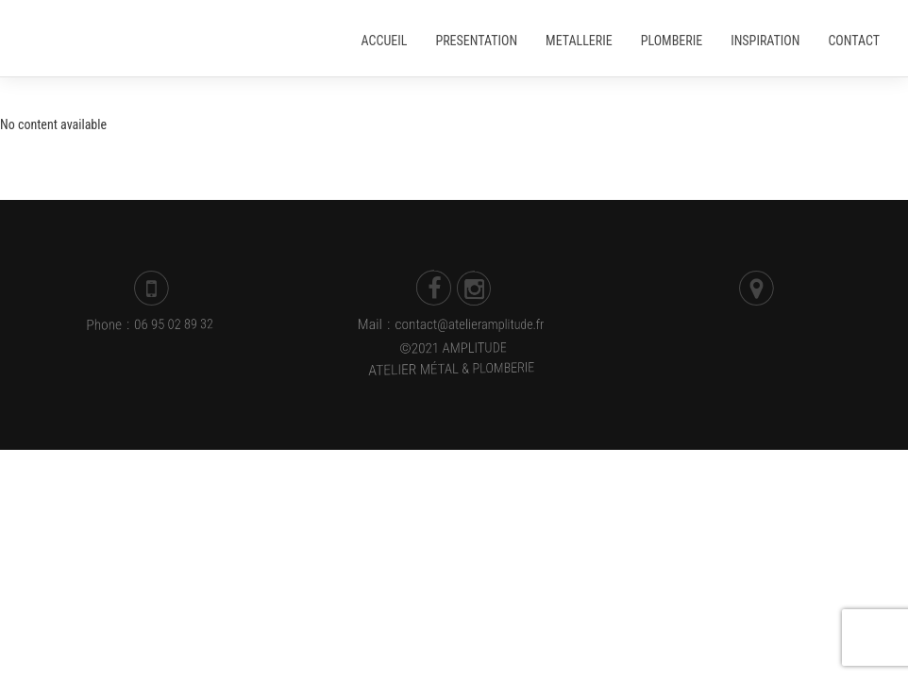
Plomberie (671, 40)
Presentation (476, 40)
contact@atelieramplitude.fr (470, 324)
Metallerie (579, 40)
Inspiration (765, 40)
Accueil (385, 40)
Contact (854, 40)
